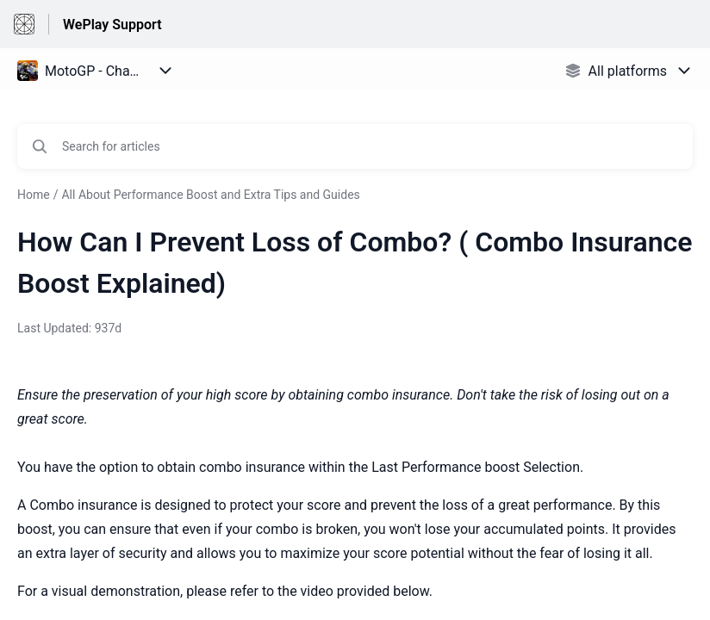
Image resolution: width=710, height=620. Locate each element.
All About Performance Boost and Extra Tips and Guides (210, 195)
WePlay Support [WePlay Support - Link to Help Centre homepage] (112, 24)
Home (33, 195)
